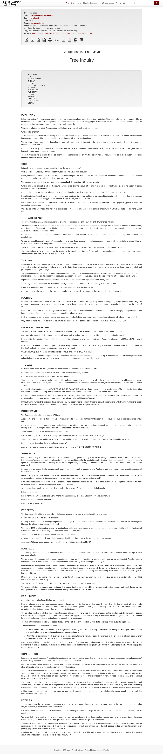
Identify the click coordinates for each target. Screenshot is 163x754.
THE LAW (31, 81)
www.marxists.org (38, 23)
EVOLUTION (32, 74)
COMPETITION (33, 101)
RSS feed (66, 750)
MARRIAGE (32, 96)
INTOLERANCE (33, 90)
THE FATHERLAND (34, 79)
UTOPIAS (31, 103)
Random (57, 750)
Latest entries (96, 750)
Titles (74, 750)
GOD (29, 77)
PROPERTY (32, 94)
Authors (80, 750)
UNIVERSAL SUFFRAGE (36, 85)
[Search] (141, 3)
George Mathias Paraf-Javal (42, 15)
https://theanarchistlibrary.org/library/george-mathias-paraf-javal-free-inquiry (62, 33)
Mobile (106, 750)
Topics (87, 750)
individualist (34, 18)
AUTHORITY (32, 92)
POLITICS (31, 83)
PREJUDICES (33, 98)
